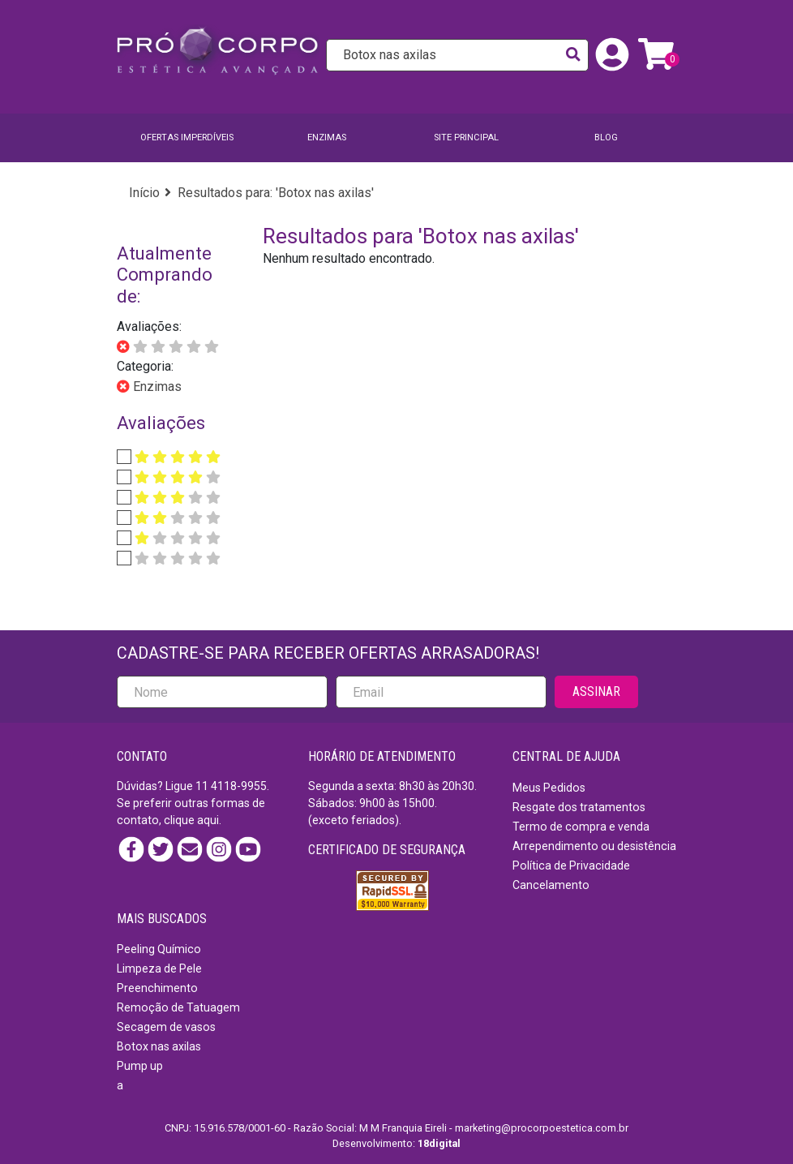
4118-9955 (239, 786)
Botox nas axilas (159, 1046)
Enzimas (326, 137)
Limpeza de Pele (159, 968)
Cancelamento (550, 884)
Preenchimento (157, 987)
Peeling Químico (159, 949)
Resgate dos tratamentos (578, 807)
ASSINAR (596, 691)
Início (144, 192)
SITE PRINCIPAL (466, 137)
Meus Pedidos (548, 787)
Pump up (140, 1065)
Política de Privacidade (571, 865)
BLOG (606, 137)
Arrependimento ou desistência (594, 846)
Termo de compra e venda (580, 826)
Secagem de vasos (166, 1026)
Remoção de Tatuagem (178, 1007)
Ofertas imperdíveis (187, 137)
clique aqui (191, 820)
